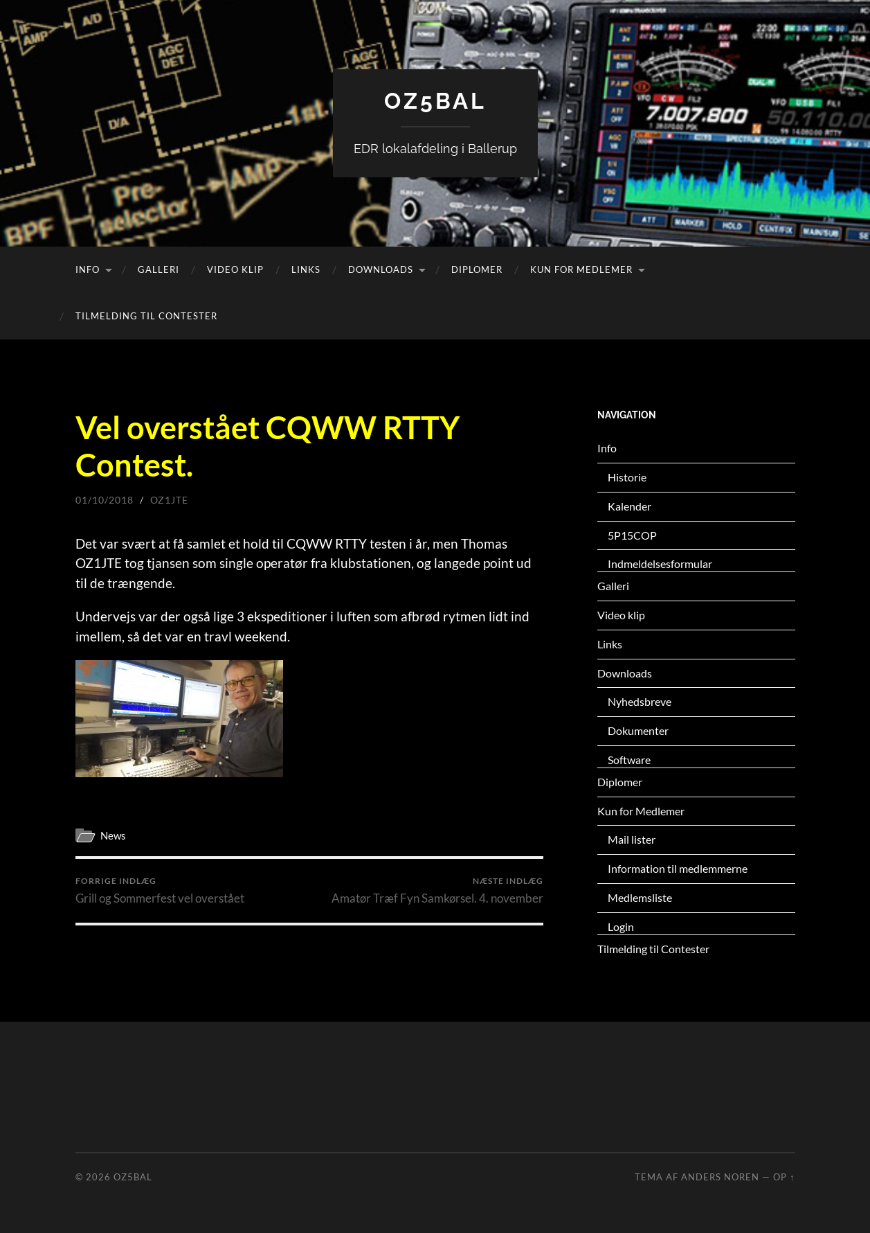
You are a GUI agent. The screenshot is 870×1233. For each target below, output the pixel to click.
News (113, 835)
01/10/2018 (104, 500)
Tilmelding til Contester (146, 315)
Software (629, 759)
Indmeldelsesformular (660, 563)
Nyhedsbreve (639, 701)
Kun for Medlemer (581, 269)
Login (621, 926)
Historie (627, 477)
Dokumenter (638, 730)
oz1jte (169, 500)
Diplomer (476, 269)
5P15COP (632, 535)
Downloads (380, 269)
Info (87, 269)
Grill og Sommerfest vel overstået (159, 890)
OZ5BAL (435, 101)
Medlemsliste (640, 897)
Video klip (235, 269)
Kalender (629, 506)
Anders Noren (720, 1176)
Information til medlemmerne (677, 868)
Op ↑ (784, 1176)
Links (305, 269)
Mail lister (631, 839)
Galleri (158, 269)
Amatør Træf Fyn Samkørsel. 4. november (437, 890)
